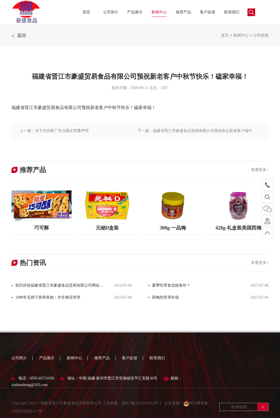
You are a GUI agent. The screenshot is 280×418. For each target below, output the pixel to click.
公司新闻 (261, 35)
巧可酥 (41, 228)
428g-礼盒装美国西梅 (238, 228)
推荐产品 (183, 12)
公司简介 (110, 12)
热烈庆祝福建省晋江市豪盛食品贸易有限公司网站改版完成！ (57, 286)
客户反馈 (207, 12)
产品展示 (134, 12)
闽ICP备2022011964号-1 (142, 407)
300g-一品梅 (173, 228)
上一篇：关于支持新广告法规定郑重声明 (54, 131)
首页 (86, 12)
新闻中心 (159, 12)
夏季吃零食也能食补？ (171, 285)
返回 (18, 36)
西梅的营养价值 (165, 297)
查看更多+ (260, 170)
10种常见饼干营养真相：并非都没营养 (47, 297)
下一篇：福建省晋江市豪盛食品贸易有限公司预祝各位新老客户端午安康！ (195, 134)
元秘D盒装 (107, 228)
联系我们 (232, 12)
